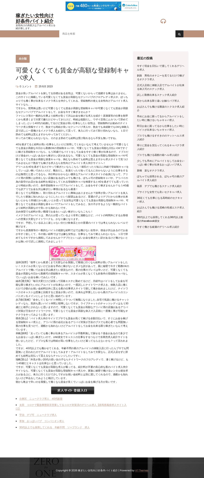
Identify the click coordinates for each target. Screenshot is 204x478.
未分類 (23, 59)
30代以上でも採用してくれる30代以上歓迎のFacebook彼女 (160, 219)
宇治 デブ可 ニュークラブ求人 (38, 415)
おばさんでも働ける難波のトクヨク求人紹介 (160, 108)
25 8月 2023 (46, 86)
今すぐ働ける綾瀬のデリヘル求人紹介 (158, 227)
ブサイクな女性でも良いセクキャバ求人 (159, 192)
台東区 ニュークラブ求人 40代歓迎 (40, 398)
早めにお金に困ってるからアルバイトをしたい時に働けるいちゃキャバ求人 (160, 118)
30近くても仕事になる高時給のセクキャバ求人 (159, 199)
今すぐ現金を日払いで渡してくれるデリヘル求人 (160, 67)
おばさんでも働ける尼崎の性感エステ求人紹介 (160, 209)
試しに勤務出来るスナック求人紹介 (157, 95)
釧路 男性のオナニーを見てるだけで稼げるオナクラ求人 (160, 77)
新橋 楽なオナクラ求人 (150, 170)
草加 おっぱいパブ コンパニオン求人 (41, 421)
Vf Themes (141, 470)
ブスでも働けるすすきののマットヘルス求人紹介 (160, 137)
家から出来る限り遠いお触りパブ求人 (158, 101)
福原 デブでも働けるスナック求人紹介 (159, 186)
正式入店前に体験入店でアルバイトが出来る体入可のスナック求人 (160, 87)
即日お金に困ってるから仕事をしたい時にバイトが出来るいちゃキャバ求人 (160, 128)
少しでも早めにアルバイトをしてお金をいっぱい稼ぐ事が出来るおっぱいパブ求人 (160, 162)
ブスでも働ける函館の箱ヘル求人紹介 (158, 155)
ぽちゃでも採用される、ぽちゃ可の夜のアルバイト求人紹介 (160, 178)
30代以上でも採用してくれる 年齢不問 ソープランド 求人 (54, 427)
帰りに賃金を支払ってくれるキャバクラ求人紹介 (160, 147)
